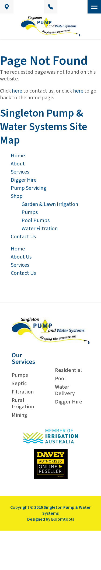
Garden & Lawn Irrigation (50, 204)
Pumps (30, 212)
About (18, 164)
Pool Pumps (36, 220)
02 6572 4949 (50, 6)
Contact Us (23, 236)
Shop (17, 196)
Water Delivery (65, 390)
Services (20, 172)
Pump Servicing (28, 188)
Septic (19, 383)
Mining (19, 415)
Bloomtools (62, 519)
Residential (68, 370)
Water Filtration (40, 228)
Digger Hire (23, 180)
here (17, 91)
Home (18, 156)
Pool (60, 378)
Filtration (23, 392)
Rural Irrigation (23, 403)
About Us (21, 257)
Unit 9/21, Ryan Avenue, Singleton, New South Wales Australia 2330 (6, 6)
